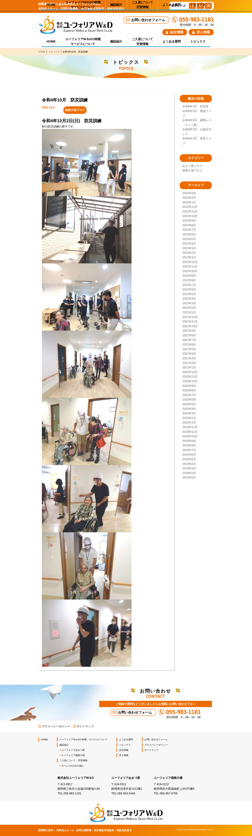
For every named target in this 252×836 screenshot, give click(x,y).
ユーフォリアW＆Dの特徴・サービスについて (83, 739)
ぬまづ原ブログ (192, 165)
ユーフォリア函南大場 (73, 755)
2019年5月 (189, 459)
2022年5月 (189, 294)
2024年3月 (189, 193)
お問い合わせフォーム (148, 20)
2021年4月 (189, 353)
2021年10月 (190, 326)
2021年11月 (190, 321)
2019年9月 (189, 440)
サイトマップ (85, 726)
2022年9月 (189, 275)
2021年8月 (189, 335)
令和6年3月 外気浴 (195, 106)
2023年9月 (189, 220)
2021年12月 (190, 317)
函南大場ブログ (192, 170)
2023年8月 (189, 225)
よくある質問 (172, 41)
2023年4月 (189, 243)
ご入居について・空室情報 (73, 760)
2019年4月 (189, 463)
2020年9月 (189, 385)
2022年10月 (190, 271)
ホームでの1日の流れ (72, 765)
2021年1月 (189, 367)
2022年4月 (189, 298)
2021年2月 (189, 362)
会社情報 (174, 32)
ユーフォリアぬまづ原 (73, 750)
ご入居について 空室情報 (142, 41)
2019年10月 (190, 436)
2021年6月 (189, 344)
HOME (51, 41)
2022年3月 (189, 303)
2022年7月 (189, 284)
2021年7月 (189, 340)
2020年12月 (190, 372)
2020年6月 (189, 399)
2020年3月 (189, 413)
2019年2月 (189, 473)
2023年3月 (189, 248)
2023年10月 (190, 216)
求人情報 (201, 32)
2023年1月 (189, 257)
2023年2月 (189, 252)
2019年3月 (189, 468)
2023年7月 (189, 229)
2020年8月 (189, 390)
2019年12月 (190, 427)
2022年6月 (189, 289)
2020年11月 (190, 376)
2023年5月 (189, 239)
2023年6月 (189, 234)
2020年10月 (190, 381)
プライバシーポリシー (56, 726)
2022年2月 (189, 307)
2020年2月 (189, 418)
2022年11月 (190, 266)
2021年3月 (189, 358)
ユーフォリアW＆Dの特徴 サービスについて (83, 41)
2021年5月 (189, 349)
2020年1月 (189, 422)
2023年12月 (190, 206)
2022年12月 (190, 262)
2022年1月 (189, 312)
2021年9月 (189, 330)
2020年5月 (189, 404)
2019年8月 (189, 445)
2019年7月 (189, 450)
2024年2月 (189, 197)
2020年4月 (189, 408)
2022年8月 (189, 280)
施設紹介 (116, 41)
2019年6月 (189, 454)
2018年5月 (189, 477)
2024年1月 (189, 202)
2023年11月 (190, 211)
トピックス (197, 41)
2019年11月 (190, 431)
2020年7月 (189, 395)
